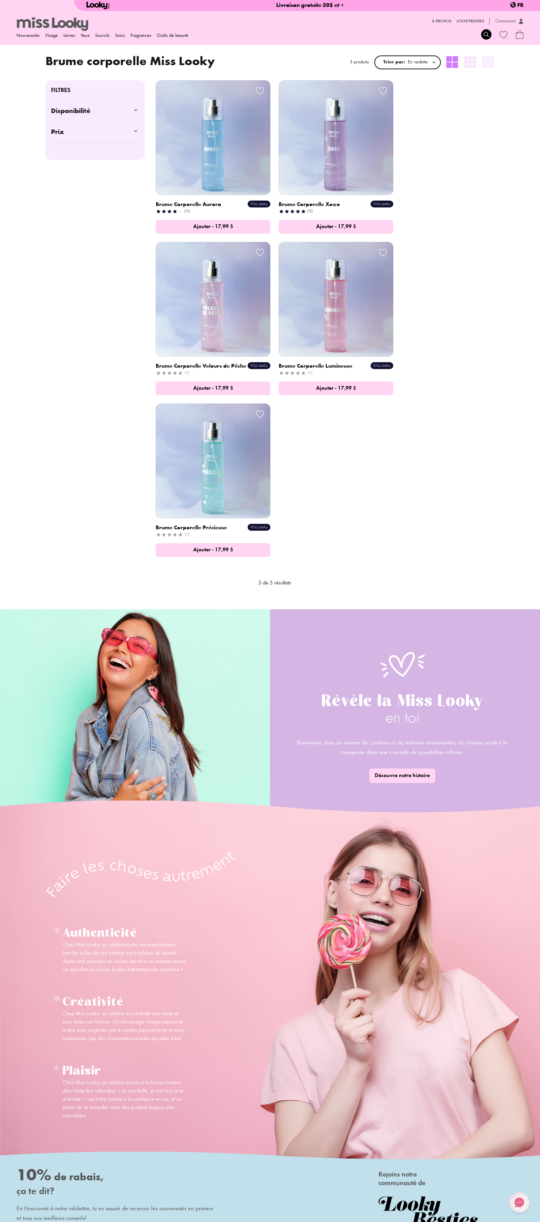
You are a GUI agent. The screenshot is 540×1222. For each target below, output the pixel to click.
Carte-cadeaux (180, 1139)
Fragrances (141, 35)
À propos (441, 21)
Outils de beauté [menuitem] (172, 35)
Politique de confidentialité (156, 1194)
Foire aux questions (184, 1120)
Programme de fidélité (187, 1129)
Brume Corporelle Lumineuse (193, 360)
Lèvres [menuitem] (69, 35)
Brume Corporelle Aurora (189, 197)
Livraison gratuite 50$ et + (310, 5)
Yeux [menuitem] (85, 35)
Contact (98, 1129)
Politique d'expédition (38, 1194)
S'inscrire (154, 1074)
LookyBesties (470, 21)
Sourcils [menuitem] (102, 35)
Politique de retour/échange (95, 1194)
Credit (490, 1213)
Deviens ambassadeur (113, 1139)
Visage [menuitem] (51, 35)
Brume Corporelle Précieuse (307, 360)
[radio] (452, 62)
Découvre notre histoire (402, 608)
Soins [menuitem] (120, 35)
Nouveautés (28, 35)
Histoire (98, 1120)
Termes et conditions (208, 1194)
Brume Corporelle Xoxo (302, 197)
